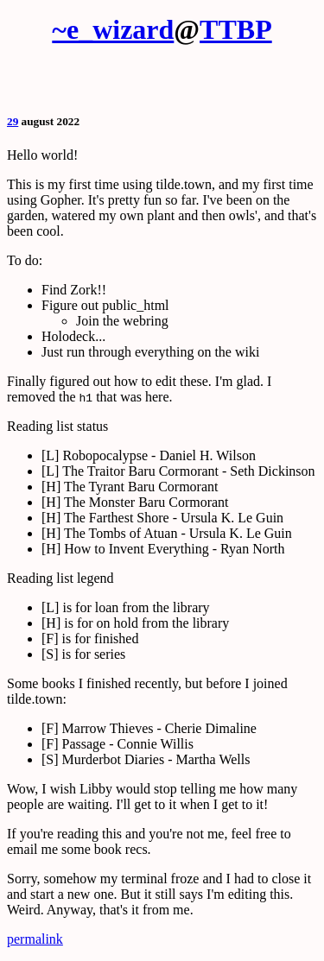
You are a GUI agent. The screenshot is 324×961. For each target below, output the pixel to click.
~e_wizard (113, 29)
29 (12, 121)
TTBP (236, 29)
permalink (35, 939)
